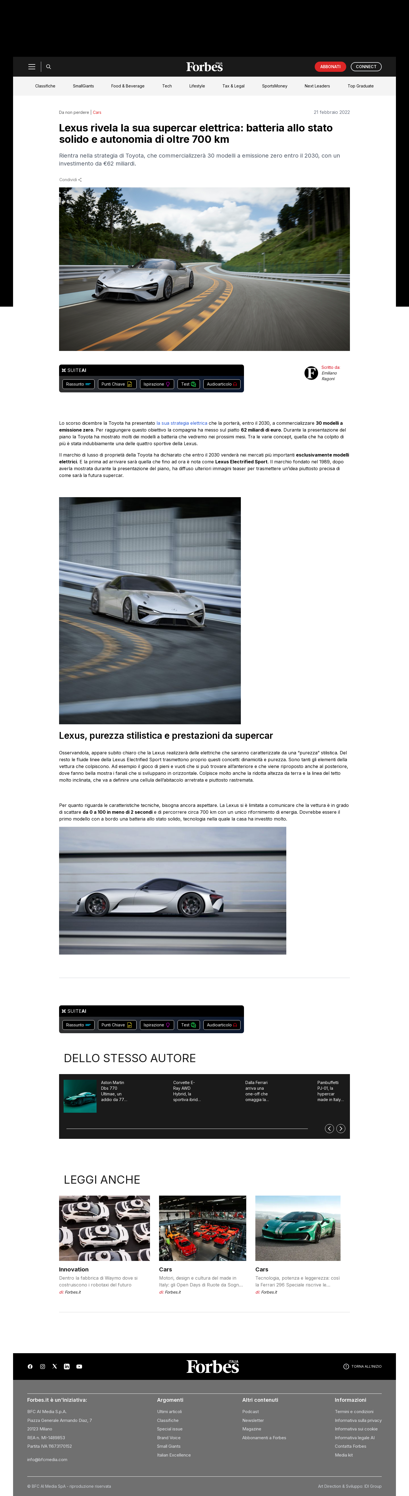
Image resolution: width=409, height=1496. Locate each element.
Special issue (170, 1429)
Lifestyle (197, 85)
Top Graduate (361, 85)
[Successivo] (340, 1128)
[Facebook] (30, 1366)
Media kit (344, 1455)
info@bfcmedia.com (47, 1459)
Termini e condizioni (354, 1411)
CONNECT (366, 66)
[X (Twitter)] (54, 1366)
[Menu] (31, 66)
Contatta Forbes (350, 1446)
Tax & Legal (233, 85)
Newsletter (253, 1420)
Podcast (250, 1411)
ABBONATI (330, 66)
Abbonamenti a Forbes (264, 1437)
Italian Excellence (174, 1455)
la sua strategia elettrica (181, 423)
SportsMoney (274, 85)
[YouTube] (79, 1366)
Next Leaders (317, 85)
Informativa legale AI (355, 1437)
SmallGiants (83, 85)
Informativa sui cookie (356, 1429)
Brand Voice (169, 1437)
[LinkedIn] (67, 1366)
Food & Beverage (128, 85)
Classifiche (45, 85)
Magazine (251, 1429)
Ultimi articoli (169, 1411)
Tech (167, 85)
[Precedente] (329, 1128)
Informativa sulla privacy (358, 1420)
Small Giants (169, 1446)
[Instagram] (42, 1366)
